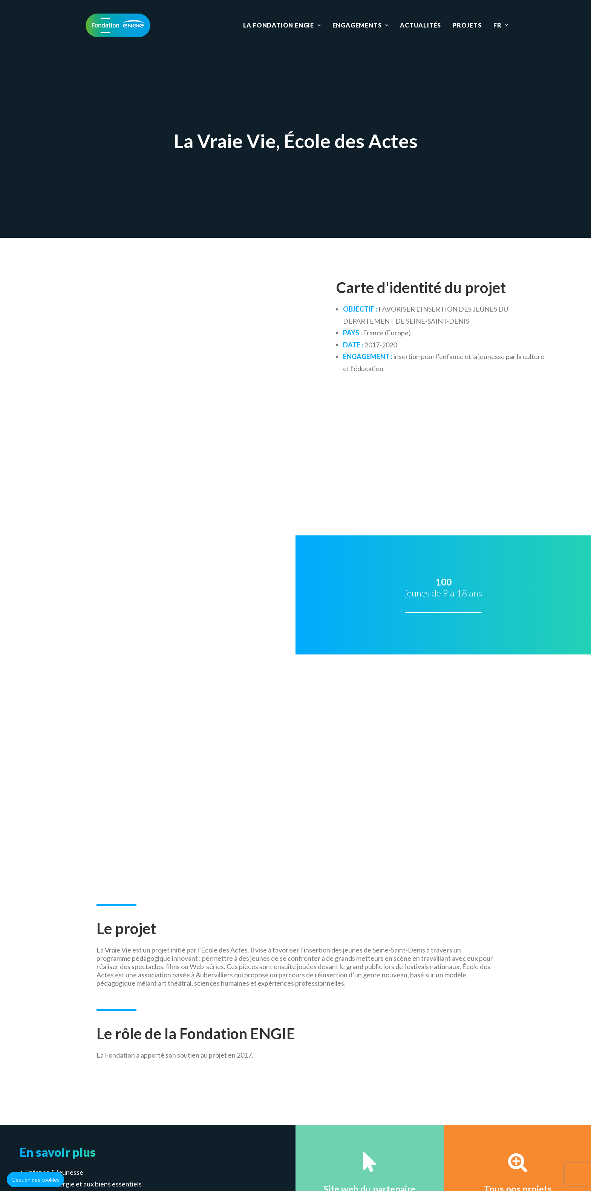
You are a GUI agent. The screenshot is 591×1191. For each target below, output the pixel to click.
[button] (35, 1180)
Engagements (360, 25)
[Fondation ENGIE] (118, 25)
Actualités (420, 25)
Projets (467, 25)
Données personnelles (359, 1131)
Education (241, 1091)
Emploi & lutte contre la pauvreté (73, 748)
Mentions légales (224, 1131)
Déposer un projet (395, 829)
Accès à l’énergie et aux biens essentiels (83, 736)
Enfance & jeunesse (54, 724)
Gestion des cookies (287, 1131)
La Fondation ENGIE (282, 25)
